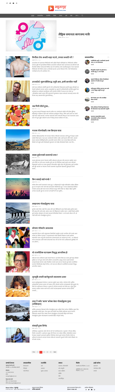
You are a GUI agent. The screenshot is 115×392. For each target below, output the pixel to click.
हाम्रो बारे (96, 366)
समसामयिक (40, 16)
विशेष (54, 16)
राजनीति (48, 16)
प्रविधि (59, 373)
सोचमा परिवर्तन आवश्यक (42, 228)
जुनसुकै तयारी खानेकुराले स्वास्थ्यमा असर (49, 277)
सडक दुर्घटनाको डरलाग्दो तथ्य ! (45, 155)
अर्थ (66, 16)
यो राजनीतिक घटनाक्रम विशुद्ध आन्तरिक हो (49, 252)
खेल (71, 16)
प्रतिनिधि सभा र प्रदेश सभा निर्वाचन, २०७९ (82, 370)
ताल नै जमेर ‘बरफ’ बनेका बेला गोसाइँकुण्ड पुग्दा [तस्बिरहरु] (51, 302)
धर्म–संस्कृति (61, 368)
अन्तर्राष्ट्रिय (61, 378)
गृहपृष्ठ (32, 16)
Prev (34, 352)
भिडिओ (25, 368)
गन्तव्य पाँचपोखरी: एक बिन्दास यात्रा (46, 130)
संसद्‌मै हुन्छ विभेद (39, 325)
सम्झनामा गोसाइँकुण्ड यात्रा (43, 204)
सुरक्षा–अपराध (44, 371)
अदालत (43, 368)
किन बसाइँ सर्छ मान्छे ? (41, 179)
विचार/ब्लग (25, 366)
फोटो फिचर (26, 371)
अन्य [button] (76, 16)
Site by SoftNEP (27, 389)
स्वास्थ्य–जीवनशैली (63, 366)
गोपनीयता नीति (97, 368)
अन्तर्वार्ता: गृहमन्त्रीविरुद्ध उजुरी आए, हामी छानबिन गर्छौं (54, 82)
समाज (60, 16)
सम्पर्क (95, 371)
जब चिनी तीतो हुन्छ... (40, 106)
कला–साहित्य (61, 371)
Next (55, 352)
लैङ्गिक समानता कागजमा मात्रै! (74, 34)
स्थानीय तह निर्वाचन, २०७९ (83, 366)
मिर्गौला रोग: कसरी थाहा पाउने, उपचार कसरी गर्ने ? (52, 57)
